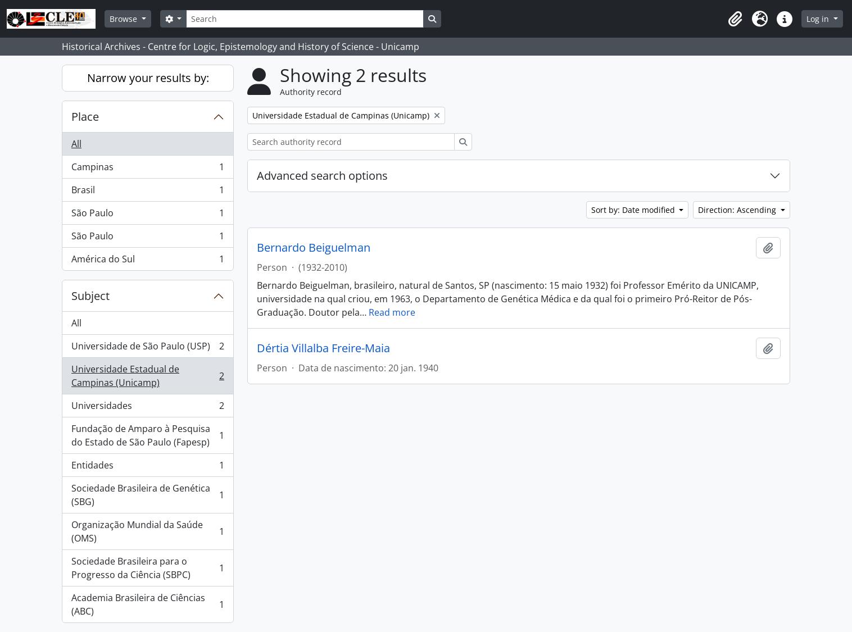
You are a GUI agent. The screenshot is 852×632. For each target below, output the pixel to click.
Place (85, 116)
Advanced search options (322, 175)
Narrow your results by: (148, 77)
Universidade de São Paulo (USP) (147, 348)
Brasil (147, 192)
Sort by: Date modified (634, 209)
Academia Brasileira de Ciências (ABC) (147, 604)
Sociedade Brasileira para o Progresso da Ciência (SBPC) (147, 568)
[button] (735, 19)
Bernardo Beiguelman (313, 247)
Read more (392, 312)
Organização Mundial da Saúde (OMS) (147, 531)
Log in (818, 18)
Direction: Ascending (738, 209)
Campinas (147, 169)
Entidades (147, 467)
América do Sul (147, 261)
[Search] (304, 19)
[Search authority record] (351, 142)
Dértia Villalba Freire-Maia (323, 348)
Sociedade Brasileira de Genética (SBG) (147, 495)
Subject (90, 295)
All (76, 144)
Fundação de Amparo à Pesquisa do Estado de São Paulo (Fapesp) (147, 435)
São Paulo (147, 215)
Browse (124, 18)
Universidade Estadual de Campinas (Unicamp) (147, 376)
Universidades (147, 408)
